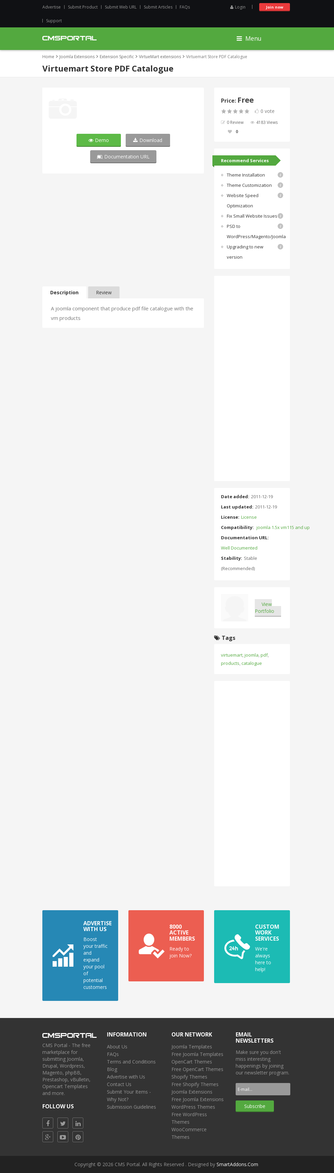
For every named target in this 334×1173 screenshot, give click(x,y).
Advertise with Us (126, 1076)
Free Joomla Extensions (197, 1099)
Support (54, 21)
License (249, 517)
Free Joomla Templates (197, 1054)
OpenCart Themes (191, 1061)
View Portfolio (264, 607)
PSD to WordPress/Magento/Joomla (256, 231)
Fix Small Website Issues (252, 216)
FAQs (185, 7)
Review (104, 292)
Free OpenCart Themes (197, 1069)
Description (64, 292)
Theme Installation (246, 175)
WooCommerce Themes (189, 1133)
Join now (274, 7)
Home (48, 57)
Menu (249, 38)
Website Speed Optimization (243, 200)
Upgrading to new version (245, 252)
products (230, 663)
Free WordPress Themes (189, 1118)
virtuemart (231, 655)
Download (147, 140)
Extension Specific (117, 57)
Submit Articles (158, 7)
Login (238, 7)
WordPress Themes (193, 1107)
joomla (252, 655)
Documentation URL (123, 156)
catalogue (251, 663)
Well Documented (239, 548)
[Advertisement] (123, 232)
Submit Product (83, 7)
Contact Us (119, 1084)
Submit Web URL (121, 7)
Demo (98, 140)
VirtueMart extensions (160, 57)
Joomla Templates (191, 1046)
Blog (112, 1069)
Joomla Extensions (77, 57)
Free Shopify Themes (195, 1084)
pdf (264, 655)
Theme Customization (249, 185)
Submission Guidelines (131, 1107)
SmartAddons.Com (237, 1164)
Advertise (51, 7)
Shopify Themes (189, 1076)
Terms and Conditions (131, 1061)
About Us (117, 1046)
